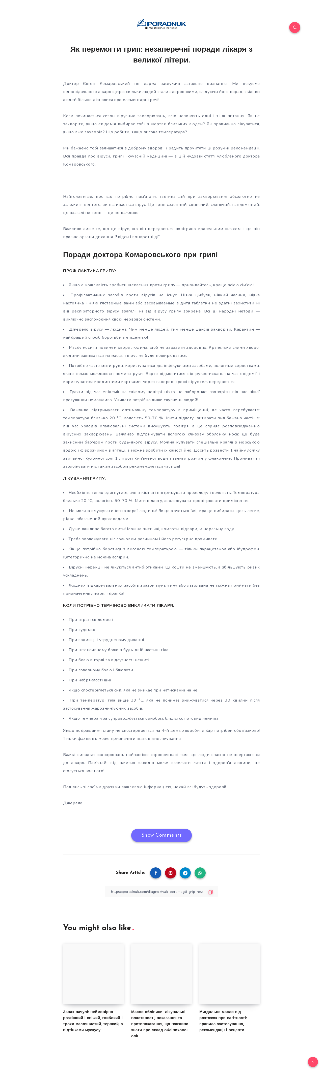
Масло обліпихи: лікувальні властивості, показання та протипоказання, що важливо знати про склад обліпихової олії (159, 1024)
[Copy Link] (161, 891)
